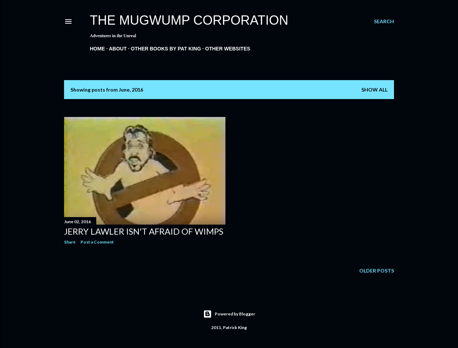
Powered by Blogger (229, 314)
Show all (374, 90)
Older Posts (376, 271)
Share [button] (69, 242)
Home (97, 49)
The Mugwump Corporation (189, 20)
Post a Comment (97, 242)
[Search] (384, 21)
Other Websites (227, 49)
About (118, 49)
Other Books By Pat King (166, 49)
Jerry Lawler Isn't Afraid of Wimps (143, 231)
